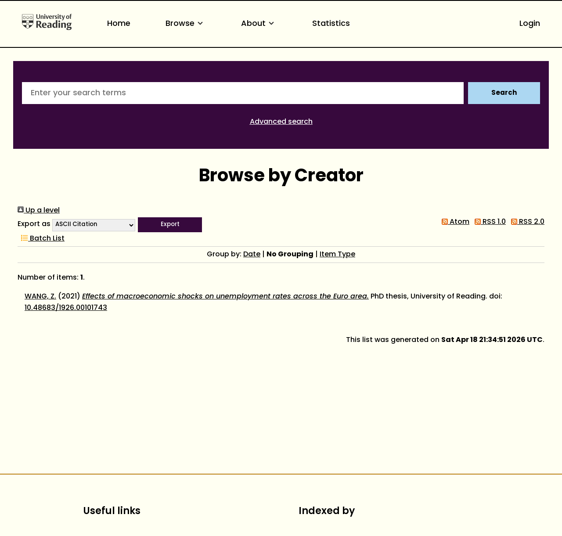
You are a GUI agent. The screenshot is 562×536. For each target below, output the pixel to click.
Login (529, 24)
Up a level (39, 210)
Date (251, 254)
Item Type (337, 254)
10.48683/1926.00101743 (66, 308)
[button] (170, 224)
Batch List (41, 239)
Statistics (331, 24)
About (259, 24)
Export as (34, 224)
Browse (186, 24)
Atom (453, 222)
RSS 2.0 (526, 222)
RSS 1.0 (488, 222)
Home (118, 24)
